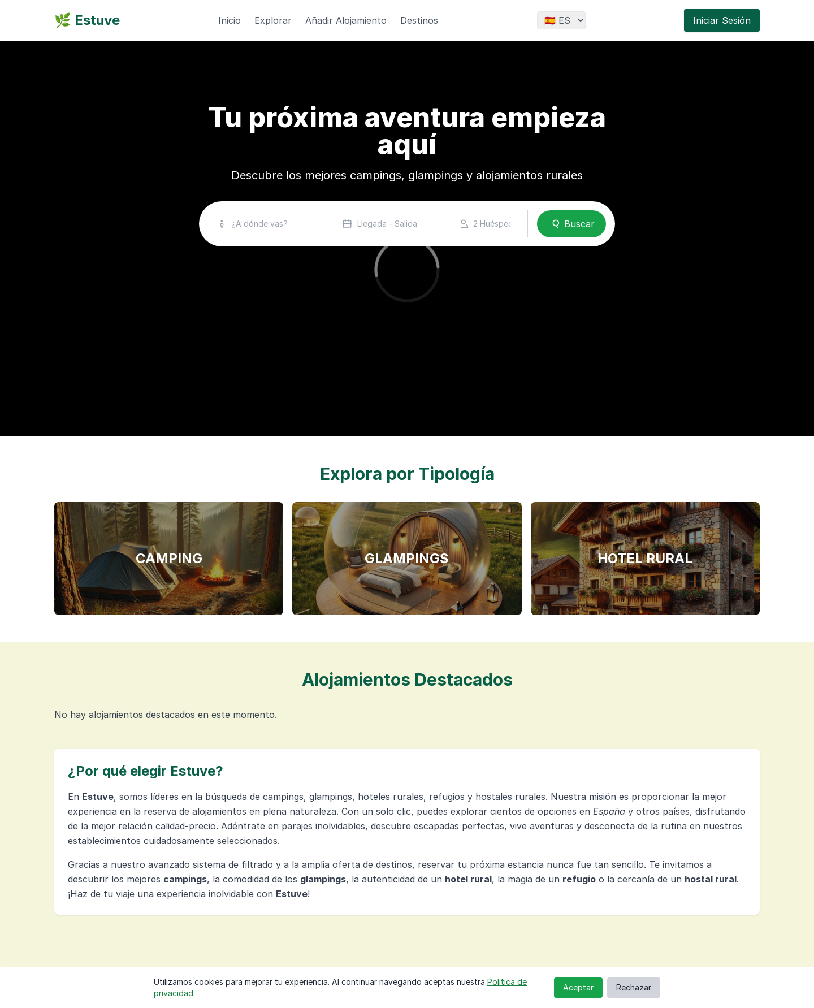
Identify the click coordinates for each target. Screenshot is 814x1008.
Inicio (229, 20)
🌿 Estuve (87, 20)
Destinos (419, 20)
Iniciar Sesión (722, 20)
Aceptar (578, 987)
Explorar (273, 20)
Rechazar (633, 987)
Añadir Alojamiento (346, 20)
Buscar (571, 224)
